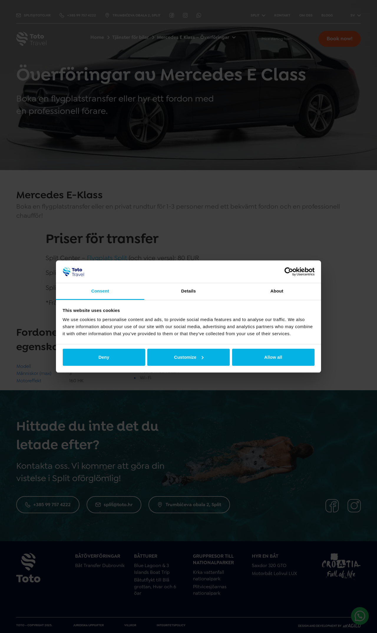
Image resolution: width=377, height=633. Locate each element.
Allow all (273, 357)
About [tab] (276, 290)
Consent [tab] (100, 290)
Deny (103, 357)
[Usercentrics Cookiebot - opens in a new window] (289, 271)
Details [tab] (188, 290)
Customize (189, 357)
